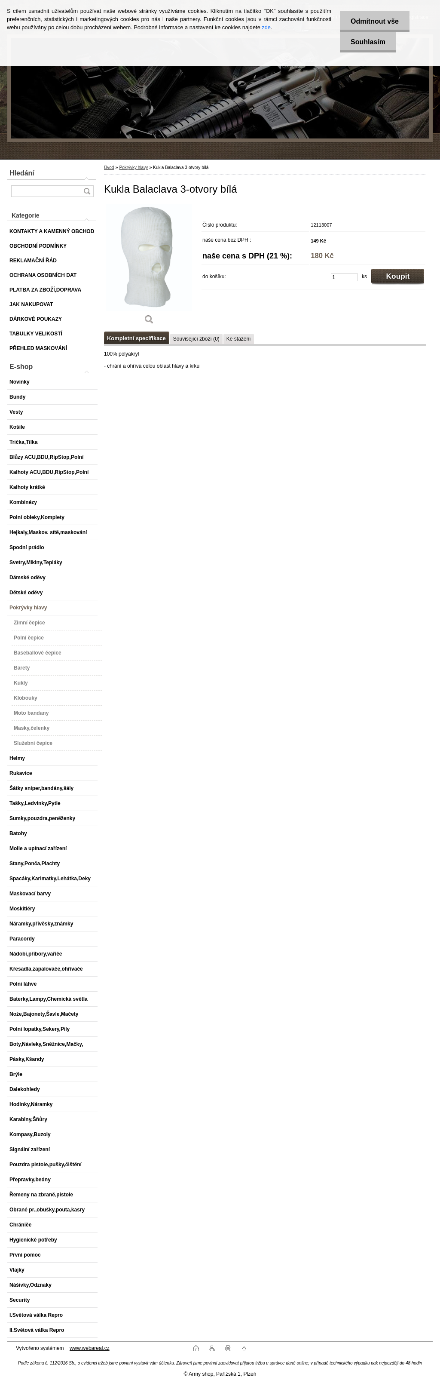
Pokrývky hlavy (133, 167)
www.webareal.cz (90, 1348)
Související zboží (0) (196, 339)
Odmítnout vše (375, 21)
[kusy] (344, 277)
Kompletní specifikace (136, 338)
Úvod (109, 167)
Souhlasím (368, 42)
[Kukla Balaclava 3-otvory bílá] (149, 267)
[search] (86, 191)
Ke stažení (238, 339)
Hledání (21, 173)
